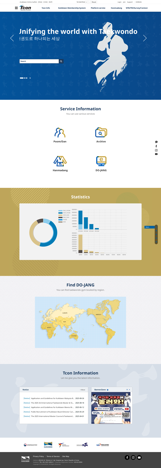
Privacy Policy (38, 456)
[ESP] (50, 2)
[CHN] (45, 2)
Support (130, 2)
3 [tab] (26, 78)
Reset (94, 2)
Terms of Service (53, 456)
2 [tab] (24, 78)
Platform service (98, 8)
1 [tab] (22, 78)
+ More (82, 390)
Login (119, 2)
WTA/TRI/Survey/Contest (134, 8)
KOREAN (139, 2)
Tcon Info (46, 8)
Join (124, 2)
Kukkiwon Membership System (72, 8)
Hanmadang (116, 8)
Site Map (65, 456)
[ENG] (40, 2)
